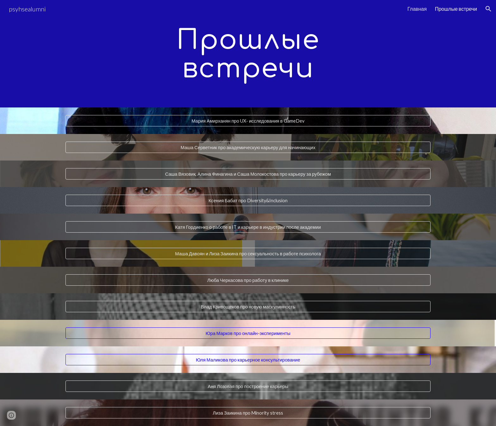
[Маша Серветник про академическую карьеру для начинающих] (248, 147)
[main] (248, 54)
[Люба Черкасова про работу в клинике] (248, 280)
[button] (488, 8)
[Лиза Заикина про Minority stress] (248, 412)
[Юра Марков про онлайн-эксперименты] (248, 333)
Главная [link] (417, 9)
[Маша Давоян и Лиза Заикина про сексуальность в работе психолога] (248, 253)
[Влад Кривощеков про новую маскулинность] (248, 306)
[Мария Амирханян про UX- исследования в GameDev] (248, 120)
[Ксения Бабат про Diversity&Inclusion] (248, 200)
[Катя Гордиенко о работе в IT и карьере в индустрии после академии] (248, 227)
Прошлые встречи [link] (456, 9)
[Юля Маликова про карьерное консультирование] (248, 359)
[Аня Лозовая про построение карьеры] (248, 386)
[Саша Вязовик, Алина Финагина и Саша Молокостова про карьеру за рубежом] (248, 174)
